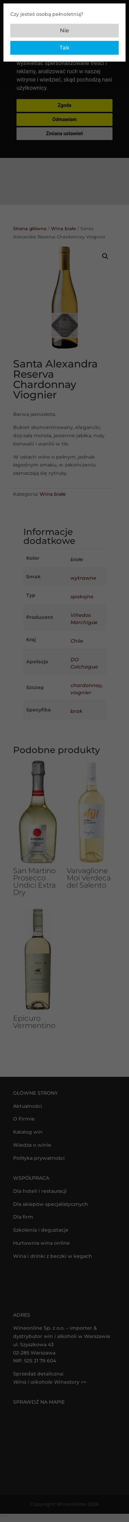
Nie (64, 30)
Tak (64, 47)
